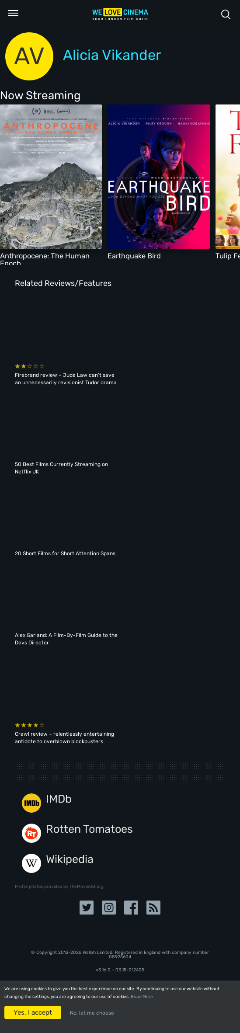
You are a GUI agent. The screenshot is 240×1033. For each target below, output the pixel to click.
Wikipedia (70, 859)
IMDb (59, 798)
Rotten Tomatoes (89, 829)
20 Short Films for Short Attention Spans (65, 553)
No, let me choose (92, 1013)
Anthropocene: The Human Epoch (45, 259)
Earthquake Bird (134, 256)
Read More (142, 996)
